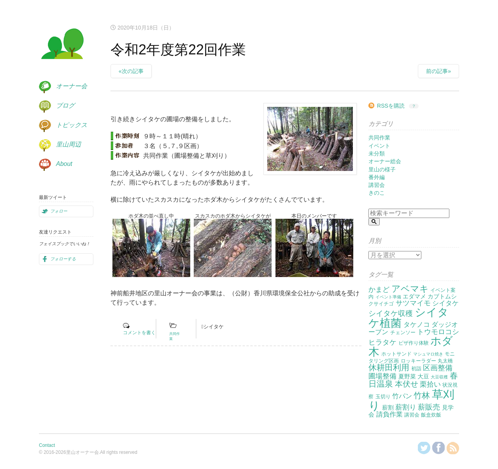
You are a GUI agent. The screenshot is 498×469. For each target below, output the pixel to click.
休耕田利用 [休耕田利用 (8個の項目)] (388, 367)
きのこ (376, 193)
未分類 (376, 153)
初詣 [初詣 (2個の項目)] (416, 368)
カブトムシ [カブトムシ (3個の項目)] (442, 296)
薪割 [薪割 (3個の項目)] (388, 407)
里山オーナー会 (62, 45)
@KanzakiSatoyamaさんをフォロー (424, 448)
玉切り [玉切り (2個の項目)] (383, 396)
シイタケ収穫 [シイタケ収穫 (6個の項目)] (390, 313)
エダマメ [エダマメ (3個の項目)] (414, 296)
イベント (379, 146)
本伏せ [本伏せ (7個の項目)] (406, 384)
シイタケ (213, 327)
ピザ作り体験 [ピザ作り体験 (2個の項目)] (413, 343)
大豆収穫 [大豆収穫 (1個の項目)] (439, 377)
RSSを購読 (391, 106)
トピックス (71, 125)
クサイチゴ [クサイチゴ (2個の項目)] (381, 304)
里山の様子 (382, 169)
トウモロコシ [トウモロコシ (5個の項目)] (438, 332)
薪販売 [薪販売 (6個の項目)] (429, 407)
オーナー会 (71, 86)
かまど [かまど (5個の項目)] (378, 289)
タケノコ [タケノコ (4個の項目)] (416, 324)
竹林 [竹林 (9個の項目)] (422, 395)
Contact (47, 445)
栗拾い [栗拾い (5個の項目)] (430, 384)
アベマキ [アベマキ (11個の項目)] (410, 289)
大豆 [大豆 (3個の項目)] (423, 376)
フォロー (58, 211)
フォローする (63, 258)
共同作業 (379, 137)
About (64, 163)
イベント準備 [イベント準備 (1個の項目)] (388, 297)
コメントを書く (139, 332)
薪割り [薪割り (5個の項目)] (405, 407)
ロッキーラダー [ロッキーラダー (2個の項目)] (418, 361)
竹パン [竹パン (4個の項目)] (402, 396)
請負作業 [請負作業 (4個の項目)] (389, 414)
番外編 (376, 177)
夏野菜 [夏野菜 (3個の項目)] (407, 376)
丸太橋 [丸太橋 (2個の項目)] (445, 361)
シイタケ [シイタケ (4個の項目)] (445, 303)
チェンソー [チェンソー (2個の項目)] (403, 332)
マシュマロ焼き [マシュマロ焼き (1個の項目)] (428, 354)
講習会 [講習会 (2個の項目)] (411, 415)
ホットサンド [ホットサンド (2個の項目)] (396, 354)
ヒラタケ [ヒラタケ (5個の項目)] (382, 342)
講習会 (376, 185)
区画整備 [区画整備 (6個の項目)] (437, 368)
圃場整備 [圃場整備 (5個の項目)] (382, 376)
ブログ (65, 105)
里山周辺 (68, 144)
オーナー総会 (384, 161)
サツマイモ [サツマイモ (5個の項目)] (413, 303)
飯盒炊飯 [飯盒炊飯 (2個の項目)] (431, 415)
